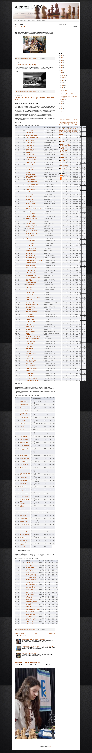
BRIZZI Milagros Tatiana (31, 258)
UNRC (61, 134)
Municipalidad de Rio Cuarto (65, 165)
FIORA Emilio (29, 198)
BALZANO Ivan (29, 169)
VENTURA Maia (30, 373)
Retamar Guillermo (24, 499)
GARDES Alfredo (30, 329)
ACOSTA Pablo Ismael (31, 135)
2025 (62, 57)
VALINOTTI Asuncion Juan (32, 338)
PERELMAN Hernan (31, 155)
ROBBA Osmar (29, 372)
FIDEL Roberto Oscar (31, 240)
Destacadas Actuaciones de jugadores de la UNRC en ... (68, 94)
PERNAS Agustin (30, 186)
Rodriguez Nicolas (24, 445)
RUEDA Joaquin (30, 235)
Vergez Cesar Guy (30, 614)
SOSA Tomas (29, 152)
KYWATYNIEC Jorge (31, 345)
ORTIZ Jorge (29, 287)
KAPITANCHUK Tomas (31, 230)
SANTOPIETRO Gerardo (32, 174)
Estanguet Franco (30, 565)
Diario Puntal (62, 169)
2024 (62, 58)
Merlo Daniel (29, 596)
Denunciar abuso (63, 137)
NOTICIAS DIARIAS (64, 153)
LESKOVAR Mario (30, 179)
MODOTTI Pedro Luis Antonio (33, 277)
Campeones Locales (67, 122)
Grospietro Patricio (24, 489)
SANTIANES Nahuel (31, 275)
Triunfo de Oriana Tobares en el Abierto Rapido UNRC (27, 662)
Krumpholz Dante (24, 417)
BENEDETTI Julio (30, 144)
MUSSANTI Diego (30, 223)
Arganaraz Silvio (24, 537)
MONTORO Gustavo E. (31, 311)
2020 (62, 65)
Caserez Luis (23, 420)
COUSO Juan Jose (30, 257)
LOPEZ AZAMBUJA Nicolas (32, 184)
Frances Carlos (23, 509)
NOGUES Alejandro (30, 351)
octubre (63, 77)
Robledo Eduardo (30, 594)
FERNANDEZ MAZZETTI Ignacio (34, 260)
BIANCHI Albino (29, 193)
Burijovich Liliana (30, 567)
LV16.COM (62, 168)
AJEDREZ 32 (62, 156)
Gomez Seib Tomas (24, 534)
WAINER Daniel (29, 183)
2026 (62, 55)
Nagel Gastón (29, 597)
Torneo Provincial (70, 132)
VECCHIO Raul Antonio (31, 301)
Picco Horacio (23, 540)
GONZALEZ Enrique (31, 353)
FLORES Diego (29, 130)
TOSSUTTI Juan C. (30, 245)
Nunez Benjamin (30, 611)
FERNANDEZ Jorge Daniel (32, 280)
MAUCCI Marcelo (30, 306)
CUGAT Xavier (29, 358)
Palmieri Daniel (29, 589)
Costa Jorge (23, 452)
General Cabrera (62, 124)
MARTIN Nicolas (30, 314)
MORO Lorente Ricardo (31, 267)
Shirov (75, 130)
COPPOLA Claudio (30, 189)
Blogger (50, 746)
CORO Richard (29, 299)
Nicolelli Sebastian (24, 411)
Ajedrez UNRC (29, 7)
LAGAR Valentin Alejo (31, 157)
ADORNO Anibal (30, 316)
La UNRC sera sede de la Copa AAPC (28, 65)
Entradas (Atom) (23, 635)
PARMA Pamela (29, 309)
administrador (64, 177)
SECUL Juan (29, 355)
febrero (63, 99)
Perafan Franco (23, 401)
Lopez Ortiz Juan (30, 572)
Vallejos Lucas (29, 623)
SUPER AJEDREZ (63, 150)
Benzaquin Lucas (24, 439)
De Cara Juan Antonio (31, 575)
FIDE (76, 123)
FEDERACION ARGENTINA (65, 145)
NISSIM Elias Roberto (31, 248)
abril (63, 87)
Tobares (69, 131)
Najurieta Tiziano (24, 496)
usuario (63, 178)
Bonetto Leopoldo (30, 619)
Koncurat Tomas (24, 493)
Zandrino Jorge (23, 531)
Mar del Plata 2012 (70, 125)
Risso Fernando (29, 599)
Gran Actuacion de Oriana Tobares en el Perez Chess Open (33, 639)
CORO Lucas (29, 296)
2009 (62, 111)
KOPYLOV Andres (30, 265)
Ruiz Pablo (28, 604)
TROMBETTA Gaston (31, 270)
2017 (62, 70)
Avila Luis (22, 423)
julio (62, 82)
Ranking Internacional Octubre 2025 (22, 20)
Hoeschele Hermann (31, 618)
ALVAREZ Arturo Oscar (31, 313)
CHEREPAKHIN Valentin (32, 380)
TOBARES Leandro (30, 142)
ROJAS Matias (29, 204)
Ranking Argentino (63, 128)
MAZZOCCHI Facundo (31, 285)
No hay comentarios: (32, 58)
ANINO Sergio (29, 196)
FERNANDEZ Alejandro (31, 318)
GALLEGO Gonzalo (30, 220)
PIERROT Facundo (30, 154)
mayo (63, 85)
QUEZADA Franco (30, 237)
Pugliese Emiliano (24, 464)
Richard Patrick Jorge (31, 579)
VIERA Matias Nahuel (31, 209)
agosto (63, 80)
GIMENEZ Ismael (30, 194)
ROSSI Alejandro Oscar (31, 368)
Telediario (62, 167)
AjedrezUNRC (64, 175)
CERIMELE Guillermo (31, 302)
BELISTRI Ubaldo (30, 294)
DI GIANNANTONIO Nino (32, 137)
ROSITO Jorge (29, 166)
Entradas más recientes (19, 633)
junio (63, 83)
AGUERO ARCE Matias (31, 233)
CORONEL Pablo (30, 319)
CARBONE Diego (30, 215)
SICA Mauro (29, 191)
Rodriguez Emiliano (24, 524)
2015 (62, 101)
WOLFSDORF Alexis (31, 188)
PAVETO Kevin (29, 139)
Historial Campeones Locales (38, 20)
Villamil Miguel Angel (25, 458)
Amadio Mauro (29, 581)
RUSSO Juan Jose (30, 341)
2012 (62, 106)
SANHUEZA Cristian (31, 150)
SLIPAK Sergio (29, 132)
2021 (62, 64)
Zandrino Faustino (24, 486)
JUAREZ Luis (29, 363)
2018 (62, 69)
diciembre (64, 73)
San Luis (65, 130)
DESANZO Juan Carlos (31, 360)
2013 (62, 105)
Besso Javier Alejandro (31, 601)
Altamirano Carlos (24, 404)
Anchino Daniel (29, 613)
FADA (74, 123)
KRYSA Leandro (30, 128)
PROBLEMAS (63, 142)
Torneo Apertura (74, 131)
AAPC (60, 119)
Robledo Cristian (30, 570)
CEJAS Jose (29, 147)
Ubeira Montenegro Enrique (32, 609)
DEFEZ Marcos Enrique (31, 339)
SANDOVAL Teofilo (30, 199)
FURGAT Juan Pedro (31, 226)
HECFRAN (62, 141)
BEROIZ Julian (29, 247)
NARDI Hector (29, 356)
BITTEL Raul (29, 242)
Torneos (76, 132)
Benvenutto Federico (25, 442)
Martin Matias (23, 483)
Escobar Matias (23, 480)
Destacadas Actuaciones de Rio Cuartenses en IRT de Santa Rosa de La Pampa (37, 646)
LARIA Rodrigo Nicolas (31, 262)
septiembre (64, 78)
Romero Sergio (23, 433)
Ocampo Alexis (23, 455)
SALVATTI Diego (30, 253)
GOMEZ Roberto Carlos (31, 307)
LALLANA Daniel (30, 328)
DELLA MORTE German (31, 161)
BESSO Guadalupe (30, 284)
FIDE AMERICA (63, 160)
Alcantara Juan (23, 436)
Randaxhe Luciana (30, 587)
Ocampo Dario (29, 582)
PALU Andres (29, 238)
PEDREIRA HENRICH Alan (32, 304)
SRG (76, 130)
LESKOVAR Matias (30, 145)
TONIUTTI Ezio (29, 164)
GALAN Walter (29, 367)
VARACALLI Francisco (31, 218)
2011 (62, 108)
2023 (62, 60)
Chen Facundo (23, 429)
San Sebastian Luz (24, 521)
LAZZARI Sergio (30, 334)
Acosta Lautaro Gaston (31, 584)
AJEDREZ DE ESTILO (64, 144)
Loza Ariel (22, 426)
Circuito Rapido (20, 27)
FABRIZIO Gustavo (30, 292)
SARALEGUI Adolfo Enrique (32, 252)
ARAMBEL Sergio (30, 140)
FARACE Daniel (29, 326)
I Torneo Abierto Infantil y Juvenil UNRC (29, 653)
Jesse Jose (28, 606)
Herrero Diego (23, 546)
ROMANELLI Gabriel (31, 216)
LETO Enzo (28, 211)
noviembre (64, 75)
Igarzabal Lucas (29, 621)
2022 (62, 62)
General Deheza (67, 124)
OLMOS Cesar (29, 343)
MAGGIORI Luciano (30, 221)
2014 (62, 103)
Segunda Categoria (70, 130)
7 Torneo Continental (74, 118)
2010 (62, 110)
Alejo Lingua (61, 122)
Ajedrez (61, 121)
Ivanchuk (75, 124)
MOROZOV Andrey (30, 361)
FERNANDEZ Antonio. (31, 350)
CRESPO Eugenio (30, 172)
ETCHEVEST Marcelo (31, 272)
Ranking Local (71, 128)
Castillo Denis (23, 461)
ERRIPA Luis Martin (30, 365)
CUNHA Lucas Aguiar (31, 159)
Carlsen (72, 122)
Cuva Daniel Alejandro (31, 577)
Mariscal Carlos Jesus (31, 591)
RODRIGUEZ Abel (30, 370)
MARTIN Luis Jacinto (31, 323)
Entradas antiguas (51, 633)
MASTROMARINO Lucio (32, 378)
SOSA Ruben (29, 289)
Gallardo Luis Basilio (31, 592)
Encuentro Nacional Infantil (68, 123)
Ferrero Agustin (29, 602)
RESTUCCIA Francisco (31, 181)
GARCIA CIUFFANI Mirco (32, 274)
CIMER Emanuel (30, 167)
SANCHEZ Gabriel (30, 331)
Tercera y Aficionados (63, 131)
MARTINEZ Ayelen (30, 228)
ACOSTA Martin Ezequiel (32, 225)
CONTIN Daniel (29, 177)
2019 (62, 67)
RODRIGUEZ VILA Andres (32, 134)
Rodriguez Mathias (24, 467)
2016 (62, 72)
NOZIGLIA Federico (30, 348)
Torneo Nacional (62, 132)
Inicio (36, 633)
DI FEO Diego (29, 333)
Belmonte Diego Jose (31, 586)
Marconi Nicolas (24, 471)
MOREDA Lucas (30, 201)
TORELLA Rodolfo (30, 213)
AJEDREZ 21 (62, 159)
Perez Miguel (29, 616)
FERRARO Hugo (30, 324)
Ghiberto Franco (24, 527)
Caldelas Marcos (24, 407)
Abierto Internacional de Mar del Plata (70, 119)
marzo (63, 88)
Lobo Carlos (29, 608)
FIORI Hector (29, 206)
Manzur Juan (23, 515)
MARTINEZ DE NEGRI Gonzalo (33, 208)
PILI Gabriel (29, 375)
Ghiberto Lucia (23, 518)
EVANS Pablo (29, 231)
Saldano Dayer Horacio (31, 564)
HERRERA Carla (30, 243)
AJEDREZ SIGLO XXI (64, 157)
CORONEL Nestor (30, 377)
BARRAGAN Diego (30, 255)
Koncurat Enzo (23, 477)
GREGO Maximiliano (31, 321)
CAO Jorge (28, 279)
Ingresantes (72, 124)
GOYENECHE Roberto (31, 282)
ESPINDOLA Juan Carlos (32, 269)
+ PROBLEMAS (63, 147)
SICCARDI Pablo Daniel (31, 176)
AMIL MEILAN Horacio (31, 291)
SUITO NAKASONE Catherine (33, 336)
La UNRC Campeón (62, 125)
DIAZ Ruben (29, 346)
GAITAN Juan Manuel (31, 149)
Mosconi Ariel (29, 569)
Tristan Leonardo (30, 562)
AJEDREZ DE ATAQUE (64, 154)
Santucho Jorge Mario (31, 574)
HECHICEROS (63, 151)
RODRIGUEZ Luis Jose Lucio (33, 297)
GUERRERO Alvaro (30, 162)
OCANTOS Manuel (30, 203)
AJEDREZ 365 (63, 148)
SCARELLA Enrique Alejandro (33, 171)
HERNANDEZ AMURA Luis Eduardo (34, 264)
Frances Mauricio (24, 512)
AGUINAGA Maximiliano (31, 250)
